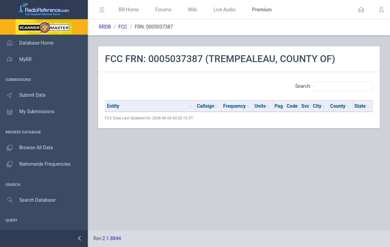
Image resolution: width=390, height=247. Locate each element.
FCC (122, 27)
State (360, 106)
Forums (163, 9)
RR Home (129, 9)
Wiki (192, 9)
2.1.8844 (111, 238)
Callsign (205, 106)
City (317, 106)
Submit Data (23, 95)
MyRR (16, 59)
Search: (334, 86)
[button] (361, 9)
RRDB (105, 27)
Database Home (27, 43)
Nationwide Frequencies (35, 164)
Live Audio (224, 9)
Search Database (28, 200)
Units (260, 106)
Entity (113, 106)
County (338, 106)
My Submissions (27, 112)
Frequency (234, 106)
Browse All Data (26, 148)
